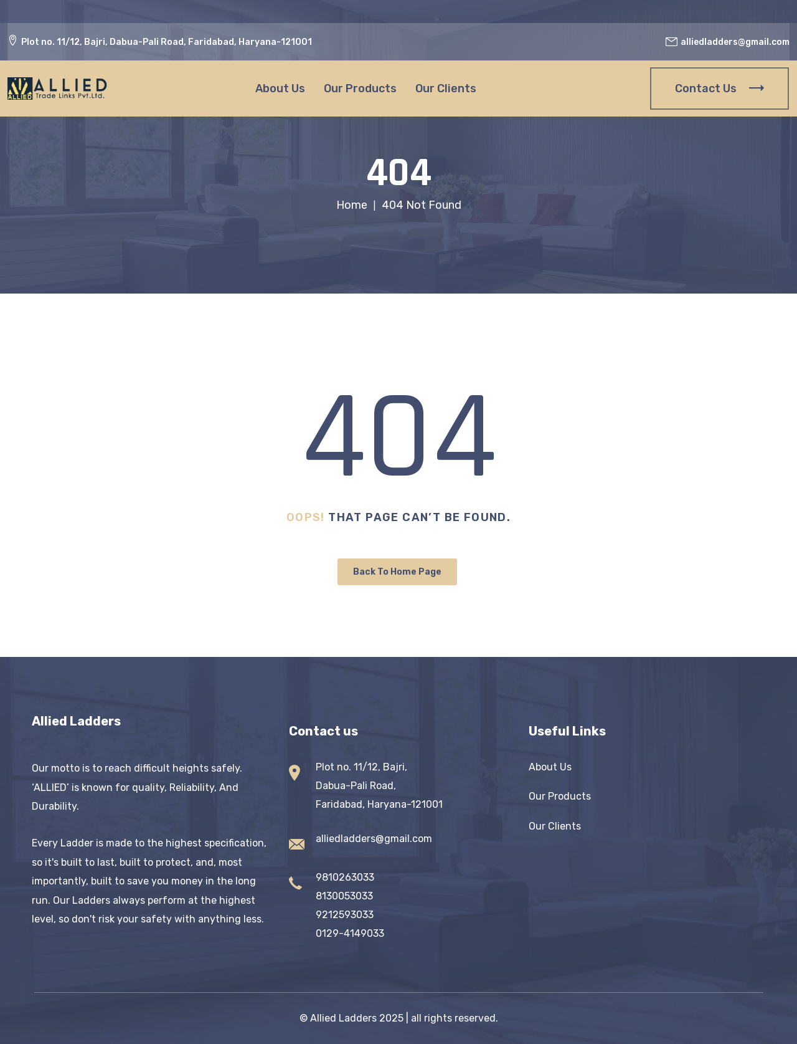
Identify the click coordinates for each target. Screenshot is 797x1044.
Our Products (360, 88)
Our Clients (445, 88)
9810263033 (345, 877)
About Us (280, 88)
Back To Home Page (397, 572)
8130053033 (344, 896)
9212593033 (345, 915)
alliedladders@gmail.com (374, 839)
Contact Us (719, 88)
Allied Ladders (343, 1018)
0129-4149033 (350, 933)
